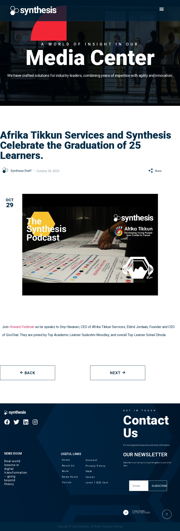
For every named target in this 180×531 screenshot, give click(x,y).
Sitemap (118, 526)
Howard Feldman (22, 327)
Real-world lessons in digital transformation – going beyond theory (15, 472)
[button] (161, 9)
